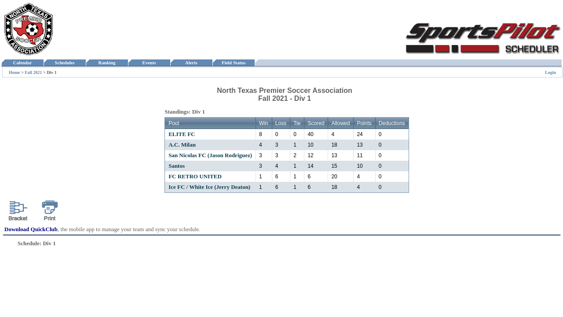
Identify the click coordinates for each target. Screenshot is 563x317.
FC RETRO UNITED (195, 176)
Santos (176, 165)
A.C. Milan (182, 144)
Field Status (233, 62)
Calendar (22, 62)
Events (149, 62)
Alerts (191, 62)
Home (14, 72)
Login (550, 72)
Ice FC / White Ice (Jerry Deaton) (209, 187)
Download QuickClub (31, 229)
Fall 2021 (34, 72)
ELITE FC (181, 134)
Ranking (107, 62)
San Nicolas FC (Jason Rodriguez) (210, 155)
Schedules (64, 62)
